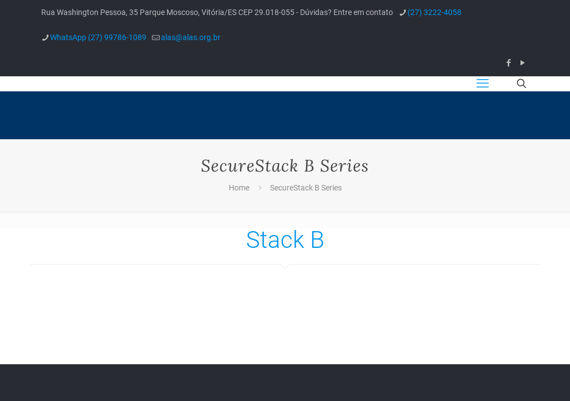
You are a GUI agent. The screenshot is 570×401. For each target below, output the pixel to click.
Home (239, 187)
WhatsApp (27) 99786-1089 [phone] (98, 37)
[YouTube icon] (522, 63)
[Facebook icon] (508, 63)
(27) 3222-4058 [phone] (434, 12)
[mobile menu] (482, 83)
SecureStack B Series (306, 187)
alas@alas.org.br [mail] (190, 37)
